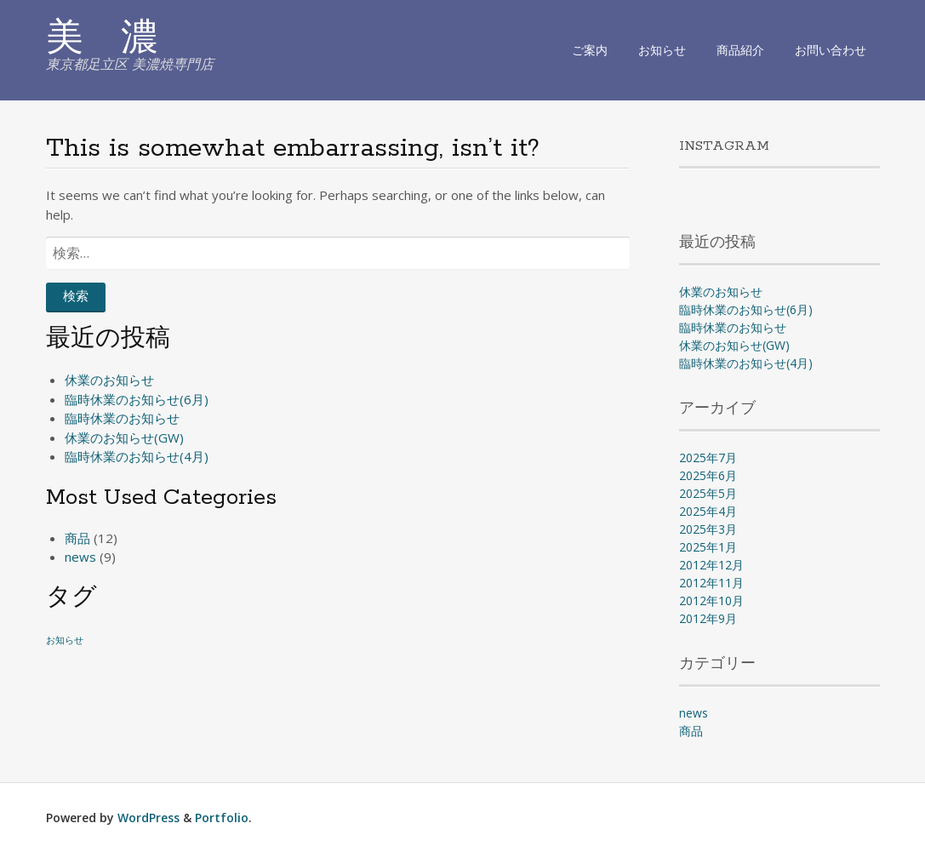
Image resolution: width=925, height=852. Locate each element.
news (80, 556)
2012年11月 (711, 583)
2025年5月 (708, 493)
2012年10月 (711, 600)
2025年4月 (708, 511)
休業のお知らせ (109, 379)
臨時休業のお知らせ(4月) (136, 456)
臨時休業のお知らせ (122, 417)
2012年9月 (708, 618)
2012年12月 (711, 565)
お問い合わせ (830, 50)
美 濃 (102, 40)
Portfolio (221, 817)
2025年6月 (708, 475)
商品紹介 (740, 50)
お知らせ (662, 50)
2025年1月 (708, 547)
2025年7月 (708, 457)
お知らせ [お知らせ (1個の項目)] (64, 640)
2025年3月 (708, 529)
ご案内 (590, 50)
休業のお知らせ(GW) (124, 437)
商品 (77, 537)
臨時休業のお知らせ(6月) (136, 399)
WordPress (148, 817)
